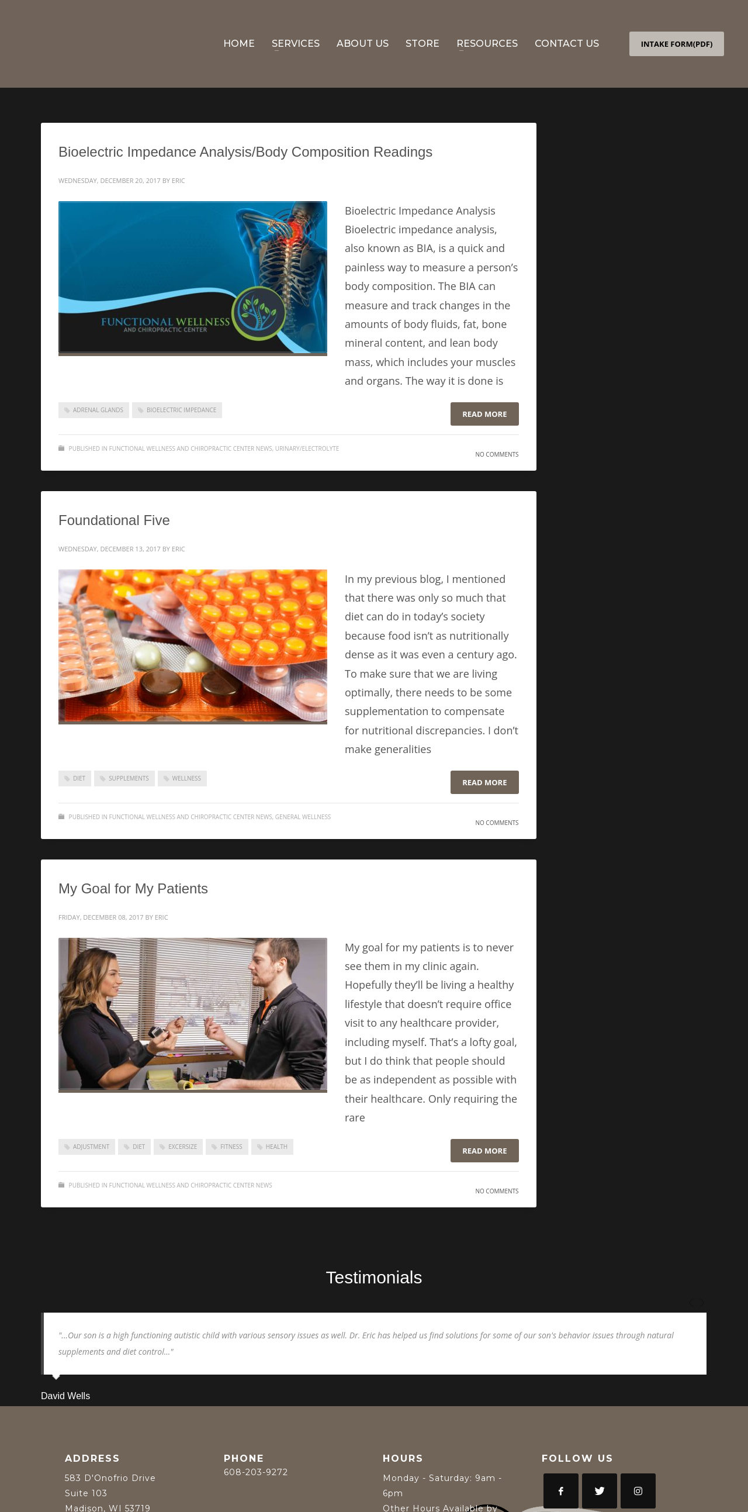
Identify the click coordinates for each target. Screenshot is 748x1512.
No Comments (496, 454)
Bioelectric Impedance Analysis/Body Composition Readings (245, 152)
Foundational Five (114, 520)
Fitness (231, 1146)
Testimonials (373, 1277)
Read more (484, 414)
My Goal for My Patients (133, 888)
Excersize (182, 1146)
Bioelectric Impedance (181, 410)
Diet (79, 778)
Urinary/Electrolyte (307, 448)
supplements (129, 778)
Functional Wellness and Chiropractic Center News (190, 448)
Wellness (186, 778)
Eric (178, 180)
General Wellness (303, 817)
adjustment (91, 1146)
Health (277, 1146)
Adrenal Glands (98, 410)
